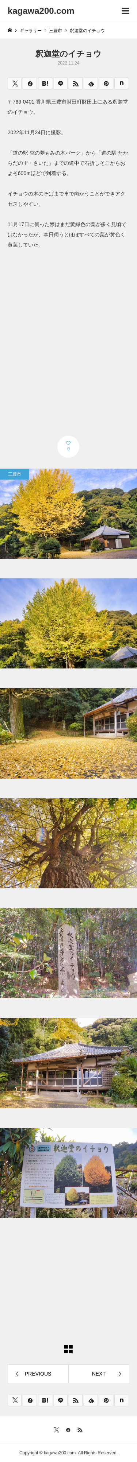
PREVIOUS (38, 1374)
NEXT (99, 1374)
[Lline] (60, 83)
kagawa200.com (41, 11)
